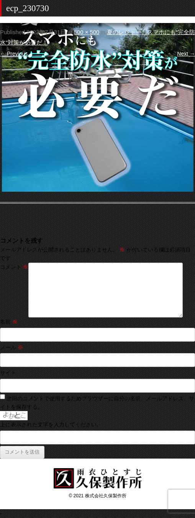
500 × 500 (86, 32)
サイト (8, 373)
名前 (9, 322)
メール (11, 347)
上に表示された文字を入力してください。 (51, 424)
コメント (14, 267)
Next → (186, 54)
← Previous (14, 54)
